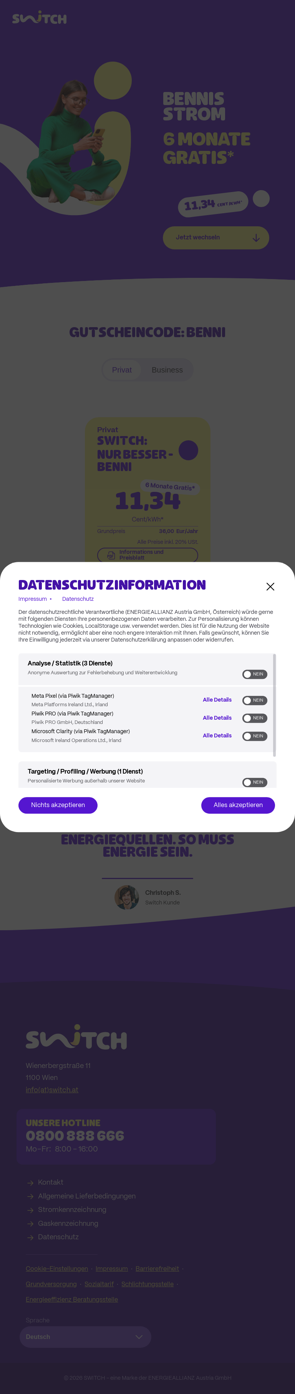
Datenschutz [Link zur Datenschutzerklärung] (78, 599)
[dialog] (147, 697)
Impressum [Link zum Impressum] (32, 599)
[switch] (254, 674)
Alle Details (217, 700)
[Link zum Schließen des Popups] (270, 586)
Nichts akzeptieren (58, 805)
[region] (147, 720)
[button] (247, 674)
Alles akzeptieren (238, 805)
